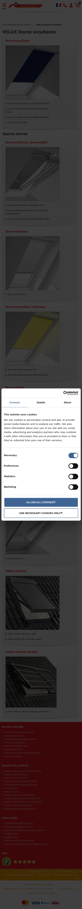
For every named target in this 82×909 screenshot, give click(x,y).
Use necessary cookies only (40, 513)
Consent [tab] (14, 402)
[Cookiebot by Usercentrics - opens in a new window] (63, 393)
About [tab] (67, 402)
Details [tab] (41, 402)
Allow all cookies (40, 502)
